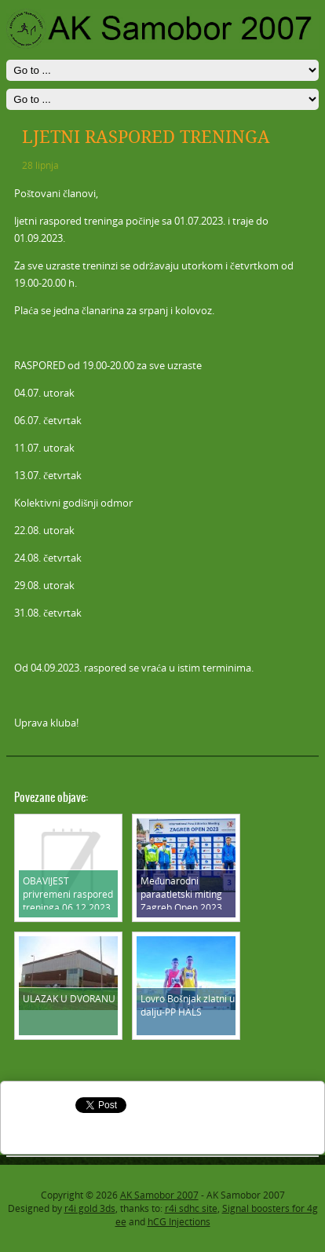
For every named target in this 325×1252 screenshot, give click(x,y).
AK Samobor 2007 (159, 1195)
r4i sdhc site (191, 1208)
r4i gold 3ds (89, 1208)
